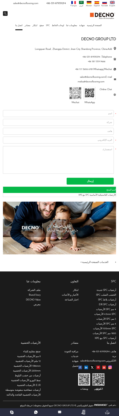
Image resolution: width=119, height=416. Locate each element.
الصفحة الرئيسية (94, 25)
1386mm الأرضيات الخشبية (27, 366)
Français (74, 4)
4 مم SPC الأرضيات (106, 309)
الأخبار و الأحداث (70, 295)
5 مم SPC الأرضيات (106, 319)
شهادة (82, 25)
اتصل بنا (18, 25)
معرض (37, 304)
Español (97, 4)
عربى (81, 4)
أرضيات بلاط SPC (107, 299)
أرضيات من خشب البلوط (28, 375)
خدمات (74, 356)
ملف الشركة (34, 290)
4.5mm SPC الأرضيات (105, 314)
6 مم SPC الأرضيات (106, 323)
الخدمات (104, 262)
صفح (42, 25)
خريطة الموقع (26, 406)
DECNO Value (33, 299)
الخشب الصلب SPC (106, 295)
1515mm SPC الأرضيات (104, 328)
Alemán (89, 4)
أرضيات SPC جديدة (106, 290)
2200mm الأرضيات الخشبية (27, 370)
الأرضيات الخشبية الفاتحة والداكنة (24, 395)
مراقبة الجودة (71, 351)
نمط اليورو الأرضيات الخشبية (26, 380)
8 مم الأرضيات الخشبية (29, 356)
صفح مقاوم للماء (32, 351)
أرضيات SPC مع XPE (105, 338)
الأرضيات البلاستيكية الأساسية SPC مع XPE (97, 195)
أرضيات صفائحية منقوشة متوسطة (23, 390)
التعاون (74, 281)
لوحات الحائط (58, 25)
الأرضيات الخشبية (31, 343)
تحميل (75, 366)
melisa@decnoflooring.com (91, 81)
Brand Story (35, 295)
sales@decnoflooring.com (25, 3)
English (112, 4)
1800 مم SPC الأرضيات (104, 333)
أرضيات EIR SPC (107, 304)
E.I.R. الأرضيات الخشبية (29, 385)
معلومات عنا (71, 25)
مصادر (27, 25)
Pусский (104, 4)
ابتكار (35, 25)
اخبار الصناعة (71, 299)
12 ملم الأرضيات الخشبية (28, 361)
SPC (48, 25)
